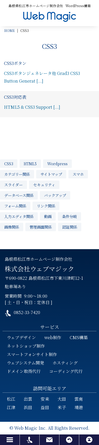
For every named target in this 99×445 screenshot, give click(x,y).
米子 (62, 407)
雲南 (78, 399)
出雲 (28, 399)
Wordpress (57, 163)
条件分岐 (69, 216)
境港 (78, 407)
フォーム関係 (15, 206)
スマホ (78, 174)
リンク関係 (46, 206)
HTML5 (30, 163)
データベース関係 (19, 195)
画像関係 (11, 227)
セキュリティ (44, 184)
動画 (47, 216)
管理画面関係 (41, 227)
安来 (45, 399)
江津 (11, 407)
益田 (45, 407)
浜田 (28, 407)
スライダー (13, 184)
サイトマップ (51, 174)
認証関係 (69, 227)
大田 (62, 399)
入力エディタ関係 (19, 216)
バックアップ (55, 195)
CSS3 (8, 163)
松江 (11, 399)
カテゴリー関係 (17, 174)
